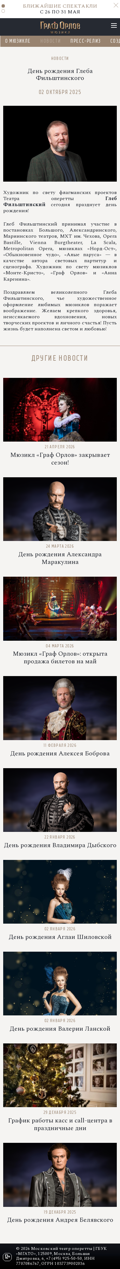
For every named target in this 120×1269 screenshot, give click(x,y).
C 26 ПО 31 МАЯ (60, 9)
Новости (50, 41)
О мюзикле (17, 41)
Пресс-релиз (85, 41)
